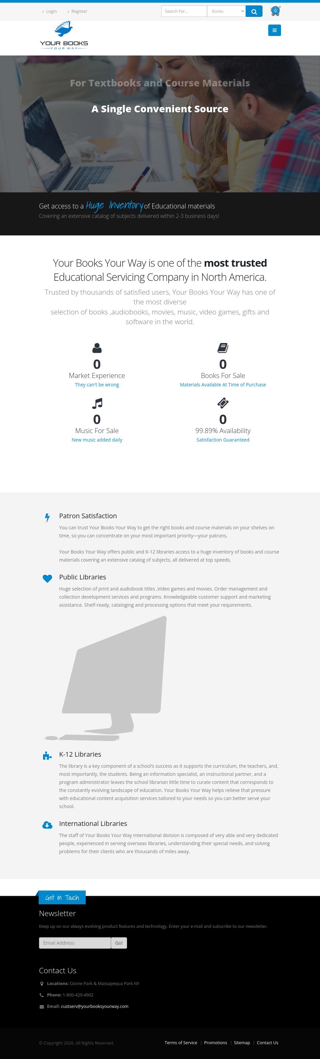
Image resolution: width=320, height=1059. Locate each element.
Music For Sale (97, 430)
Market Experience (97, 375)
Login (49, 11)
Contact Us (267, 1043)
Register (77, 11)
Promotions (215, 1043)
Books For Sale (223, 375)
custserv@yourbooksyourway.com (95, 1006)
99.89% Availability (223, 430)
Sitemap (242, 1043)
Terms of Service (181, 1043)
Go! (119, 943)
